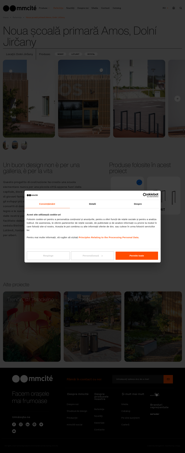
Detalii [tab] (92, 204)
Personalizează (93, 255)
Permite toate (136, 255)
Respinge (48, 255)
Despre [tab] (138, 204)
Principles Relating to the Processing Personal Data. (109, 237)
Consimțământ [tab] (47, 204)
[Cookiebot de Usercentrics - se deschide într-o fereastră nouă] (145, 195)
